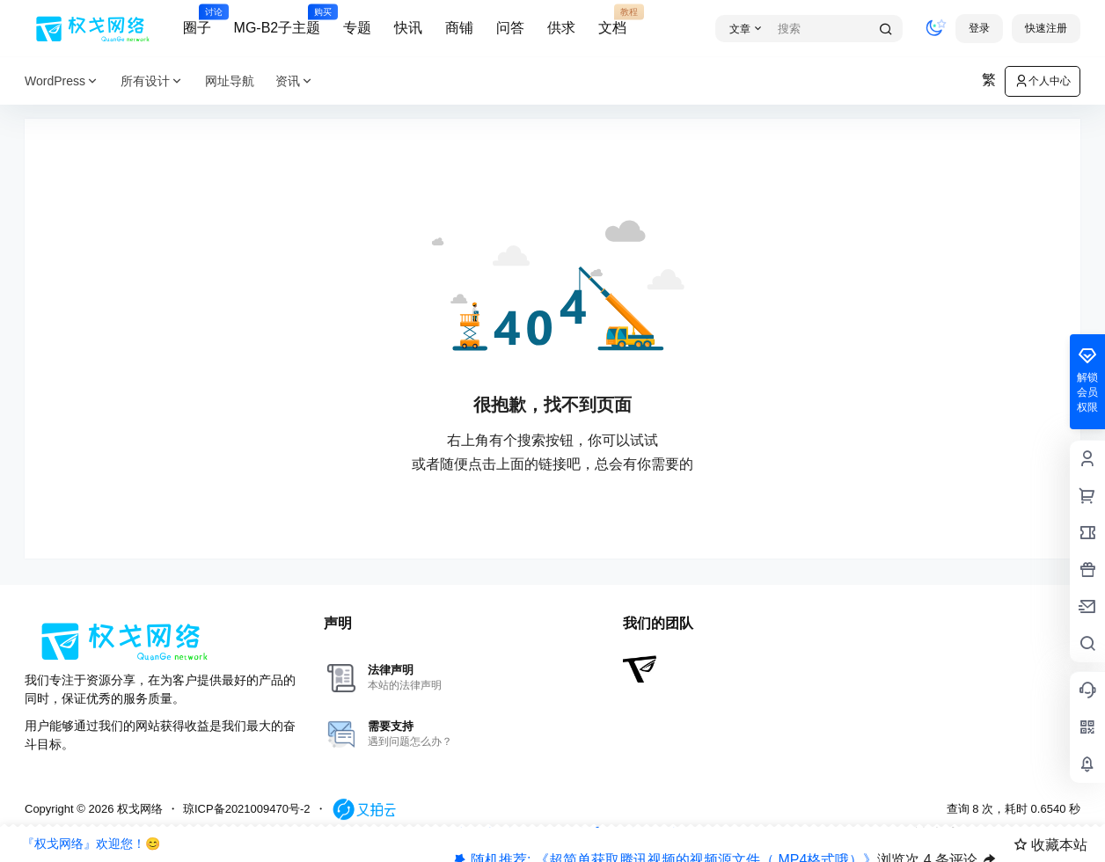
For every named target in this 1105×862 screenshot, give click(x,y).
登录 (979, 28)
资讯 (294, 81)
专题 (357, 27)
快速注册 (1046, 28)
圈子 (197, 20)
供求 (561, 27)
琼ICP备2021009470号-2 (247, 808)
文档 (612, 20)
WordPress (62, 81)
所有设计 (152, 81)
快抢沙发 (949, 828)
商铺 (459, 27)
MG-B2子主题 (277, 20)
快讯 (408, 27)
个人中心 (1042, 81)
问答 (510, 27)
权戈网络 (138, 808)
